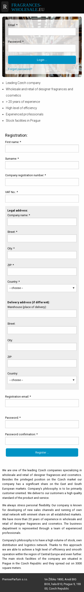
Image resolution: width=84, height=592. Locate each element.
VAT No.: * (11, 192)
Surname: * (12, 158)
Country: (13, 373)
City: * (11, 248)
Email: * (12, 25)
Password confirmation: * (21, 434)
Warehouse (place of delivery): (27, 307)
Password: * (16, 41)
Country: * (13, 281)
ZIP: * (10, 265)
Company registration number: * (25, 175)
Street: (11, 323)
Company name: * (18, 215)
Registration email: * (18, 396)
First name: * (13, 142)
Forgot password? (20, 69)
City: (10, 340)
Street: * (12, 231)
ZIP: (10, 357)
